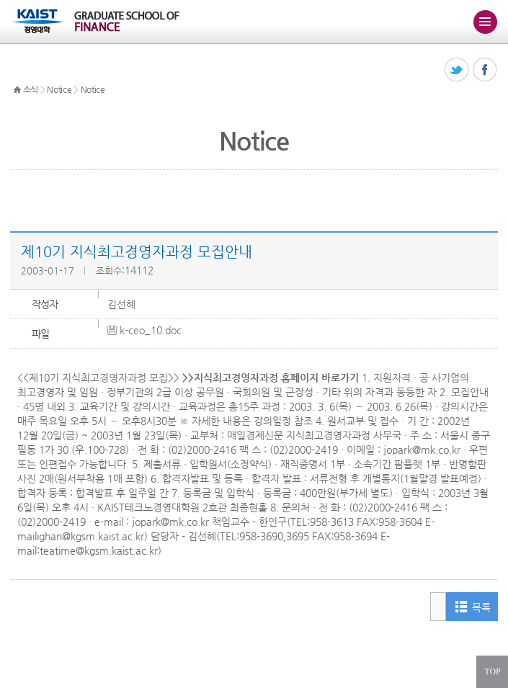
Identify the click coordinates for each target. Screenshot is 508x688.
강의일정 (272, 420)
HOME (17, 90)
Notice (59, 89)
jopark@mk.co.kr (421, 449)
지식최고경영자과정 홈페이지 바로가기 (276, 377)
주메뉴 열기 (485, 21)
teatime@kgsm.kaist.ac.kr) (100, 550)
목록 (481, 607)
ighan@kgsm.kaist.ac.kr (90, 536)
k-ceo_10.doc (151, 330)
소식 (30, 89)
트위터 (457, 70)
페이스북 (485, 70)
